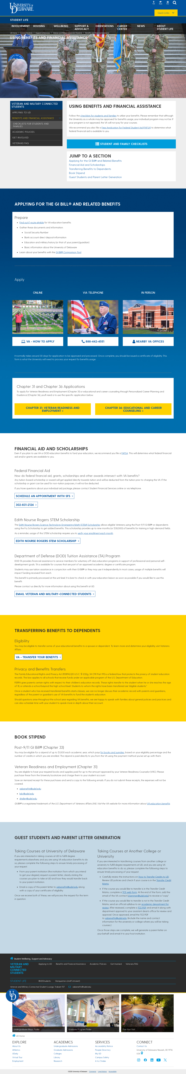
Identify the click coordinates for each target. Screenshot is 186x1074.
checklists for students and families (98, 115)
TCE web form (129, 892)
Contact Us (142, 1046)
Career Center (122, 27)
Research (58, 1061)
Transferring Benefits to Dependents (90, 168)
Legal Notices (102, 1071)
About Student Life (165, 27)
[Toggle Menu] (60, 118)
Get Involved (20, 137)
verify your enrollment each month (95, 533)
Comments (92, 1071)
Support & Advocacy (82, 27)
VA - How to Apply (37, 341)
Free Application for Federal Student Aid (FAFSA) (126, 127)
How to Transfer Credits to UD (153, 876)
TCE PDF (142, 907)
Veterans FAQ (20, 143)
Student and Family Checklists (121, 144)
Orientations (104, 25)
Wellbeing (61, 25)
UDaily (15, 1053)
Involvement (20, 25)
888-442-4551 (93, 341)
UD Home (13, 33)
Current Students (26, 33)
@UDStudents (45, 981)
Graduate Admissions (63, 1050)
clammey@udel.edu (138, 895)
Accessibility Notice (104, 1046)
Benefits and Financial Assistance (97, 33)
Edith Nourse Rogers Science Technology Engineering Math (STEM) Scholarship (59, 524)
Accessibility (113, 1071)
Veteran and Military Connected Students (67, 33)
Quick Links (163, 13)
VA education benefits (158, 803)
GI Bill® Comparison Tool (68, 252)
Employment (17, 1061)
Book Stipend (77, 172)
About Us (16, 1046)
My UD (98, 1053)
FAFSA (124, 453)
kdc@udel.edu (26, 793)
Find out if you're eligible (31, 222)
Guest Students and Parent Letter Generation (95, 176)
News (141, 25)
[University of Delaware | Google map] (142, 1053)
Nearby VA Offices (148, 341)
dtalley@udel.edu (28, 798)
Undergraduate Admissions (66, 1046)
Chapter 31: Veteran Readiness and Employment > (52, 409)
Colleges (58, 1053)
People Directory (102, 1050)
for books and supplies (112, 752)
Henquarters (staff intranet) (67, 981)
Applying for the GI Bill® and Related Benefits (95, 160)
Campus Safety (102, 1057)
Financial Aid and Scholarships (87, 164)
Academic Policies (23, 131)
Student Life (19, 19)
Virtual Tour (17, 1057)
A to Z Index (100, 1061)
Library (57, 1057)
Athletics (16, 1050)
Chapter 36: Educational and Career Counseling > (133, 409)
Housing (39, 25)
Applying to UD (21, 112)
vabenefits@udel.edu (30, 788)
